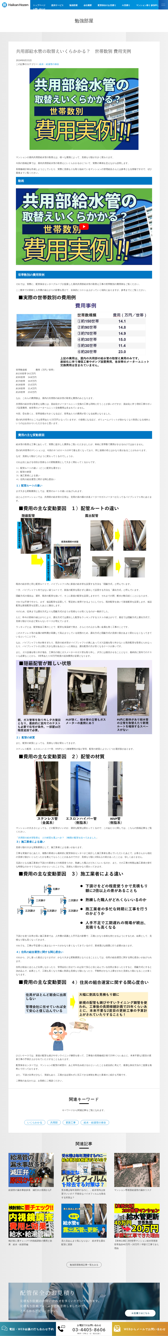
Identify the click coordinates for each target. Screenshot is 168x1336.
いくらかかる (34, 1122)
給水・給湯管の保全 (49, 64)
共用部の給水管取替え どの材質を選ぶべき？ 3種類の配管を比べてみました (57, 837)
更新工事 (71, 1122)
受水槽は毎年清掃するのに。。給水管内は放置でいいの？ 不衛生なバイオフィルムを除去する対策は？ (83, 1194)
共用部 (54, 1122)
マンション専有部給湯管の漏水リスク (132, 1190)
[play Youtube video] (84, 226)
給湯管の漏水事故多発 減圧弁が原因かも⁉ (29, 1190)
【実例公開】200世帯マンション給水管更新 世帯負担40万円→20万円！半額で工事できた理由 (137, 1244)
